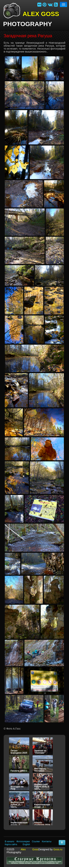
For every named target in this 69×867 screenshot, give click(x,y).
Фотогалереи (23, 841)
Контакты (46, 841)
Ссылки (36, 841)
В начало (9, 841)
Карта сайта (11, 844)
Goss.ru (57, 849)
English (26, 844)
